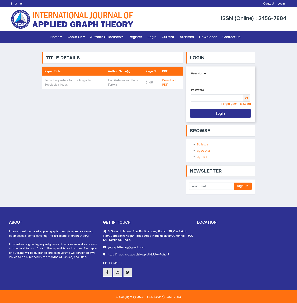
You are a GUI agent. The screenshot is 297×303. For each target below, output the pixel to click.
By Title (202, 156)
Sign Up (243, 185)
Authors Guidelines (104, 37)
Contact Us (231, 37)
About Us (74, 37)
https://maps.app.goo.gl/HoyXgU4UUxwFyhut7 (136, 254)
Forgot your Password (236, 103)
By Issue (202, 144)
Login (281, 3)
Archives (186, 37)
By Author (203, 150)
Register (134, 37)
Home (54, 37)
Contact (268, 3)
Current (167, 37)
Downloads (207, 37)
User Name (198, 73)
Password (197, 89)
